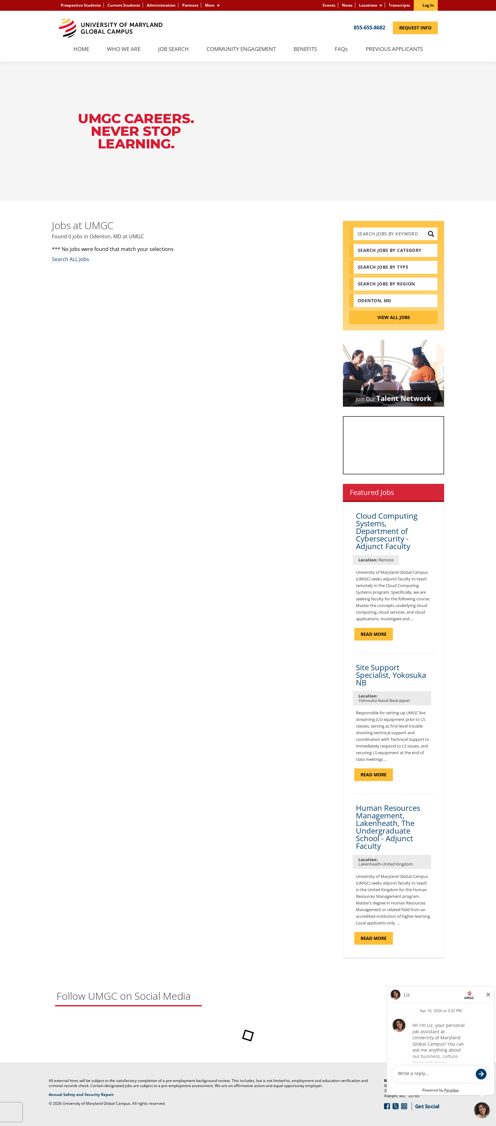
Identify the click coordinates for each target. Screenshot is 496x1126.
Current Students (124, 5)
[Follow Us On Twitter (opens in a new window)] (396, 1106)
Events (329, 5)
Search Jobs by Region (386, 284)
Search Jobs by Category (390, 250)
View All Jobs (393, 317)
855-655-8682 (369, 27)
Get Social (427, 1106)
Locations (368, 5)
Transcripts (399, 5)
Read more (377, 634)
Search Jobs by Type (383, 267)
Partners (190, 5)
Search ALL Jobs (70, 259)
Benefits (305, 49)
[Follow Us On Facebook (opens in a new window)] (387, 1106)
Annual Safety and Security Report (104, 1094)
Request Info (418, 27)
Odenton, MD (374, 300)
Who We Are (123, 49)
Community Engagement (241, 49)
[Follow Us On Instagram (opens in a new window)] (404, 1106)
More (209, 5)
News (347, 5)
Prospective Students (81, 5)
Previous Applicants (397, 49)
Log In (428, 5)
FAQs (341, 49)
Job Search (173, 49)
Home (81, 49)
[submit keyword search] (431, 234)
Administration (161, 5)
